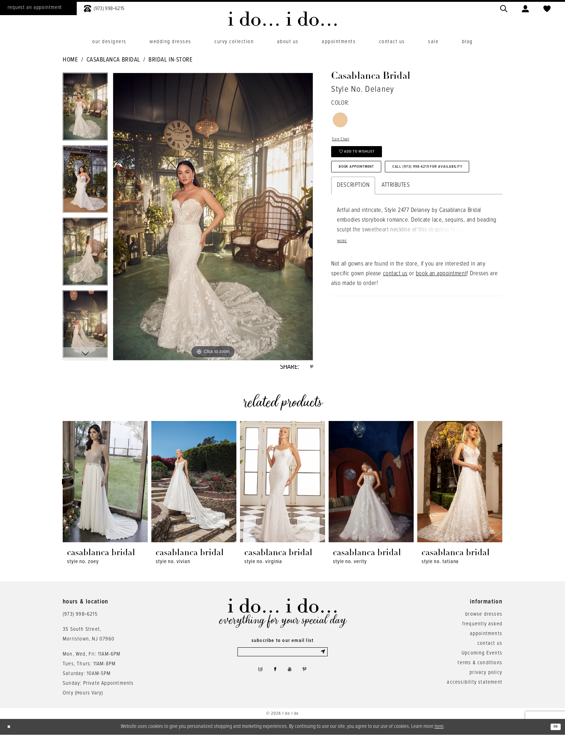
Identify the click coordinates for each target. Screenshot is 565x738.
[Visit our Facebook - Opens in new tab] (273, 676)
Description (353, 221)
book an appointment (441, 312)
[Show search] (504, 7)
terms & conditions (480, 665)
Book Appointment (367, 179)
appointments (486, 636)
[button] (525, 7)
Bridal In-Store (170, 60)
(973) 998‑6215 (80, 617)
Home (70, 60)
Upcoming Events (482, 656)
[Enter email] (282, 656)
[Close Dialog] (10, 730)
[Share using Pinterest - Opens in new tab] (310, 368)
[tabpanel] (85, 109)
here (439, 729)
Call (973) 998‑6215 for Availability (391, 200)
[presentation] (105, 484)
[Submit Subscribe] (322, 656)
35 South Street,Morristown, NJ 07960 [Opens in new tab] (89, 637)
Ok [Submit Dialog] (553, 729)
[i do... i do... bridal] (282, 19)
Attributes (396, 221)
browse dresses (483, 617)
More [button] (344, 279)
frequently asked (482, 626)
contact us (395, 312)
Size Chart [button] (344, 141)
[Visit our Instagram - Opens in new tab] (255, 676)
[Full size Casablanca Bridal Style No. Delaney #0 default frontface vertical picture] (213, 216)
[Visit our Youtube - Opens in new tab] (291, 676)
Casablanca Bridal (113, 60)
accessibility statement (474, 685)
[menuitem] (104, 7)
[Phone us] (104, 7)
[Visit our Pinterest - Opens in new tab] (308, 676)
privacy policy (486, 675)
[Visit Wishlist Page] (547, 7)
